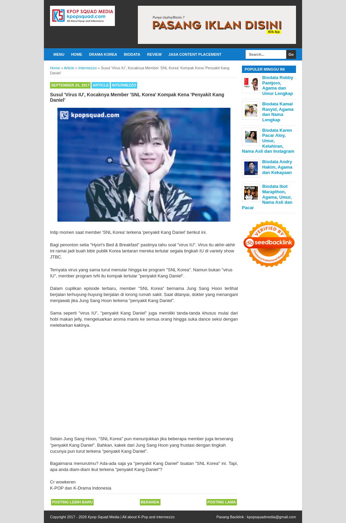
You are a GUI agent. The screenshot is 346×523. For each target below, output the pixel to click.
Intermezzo (124, 85)
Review (154, 54)
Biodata (132, 54)
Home (76, 54)
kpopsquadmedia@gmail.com (271, 517)
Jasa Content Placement (195, 54)
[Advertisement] (144, 379)
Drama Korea (103, 54)
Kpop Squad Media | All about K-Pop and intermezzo (131, 517)
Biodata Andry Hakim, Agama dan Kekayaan (277, 167)
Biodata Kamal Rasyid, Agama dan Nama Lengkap (278, 111)
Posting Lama (221, 502)
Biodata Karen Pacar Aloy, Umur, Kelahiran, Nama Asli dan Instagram (268, 141)
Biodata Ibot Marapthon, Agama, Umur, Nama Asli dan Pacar (267, 197)
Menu (58, 54)
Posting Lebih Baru (72, 502)
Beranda (150, 502)
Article (101, 85)
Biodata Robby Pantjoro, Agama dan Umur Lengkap (277, 85)
